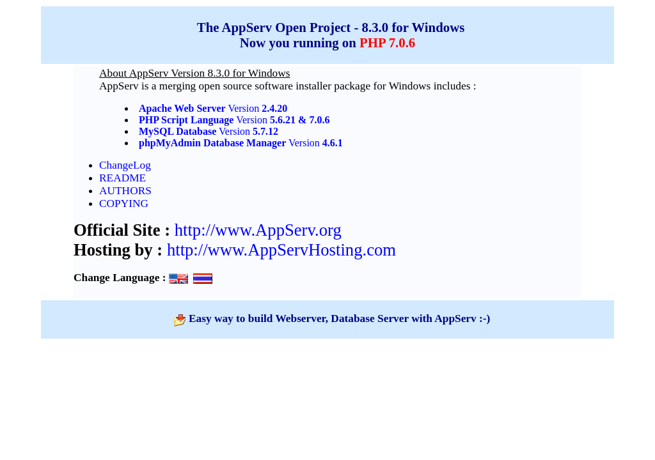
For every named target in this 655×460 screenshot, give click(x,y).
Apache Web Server (182, 108)
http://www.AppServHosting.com (281, 249)
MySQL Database (177, 131)
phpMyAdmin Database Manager (212, 142)
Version (257, 108)
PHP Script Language (186, 119)
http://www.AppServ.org (258, 230)
